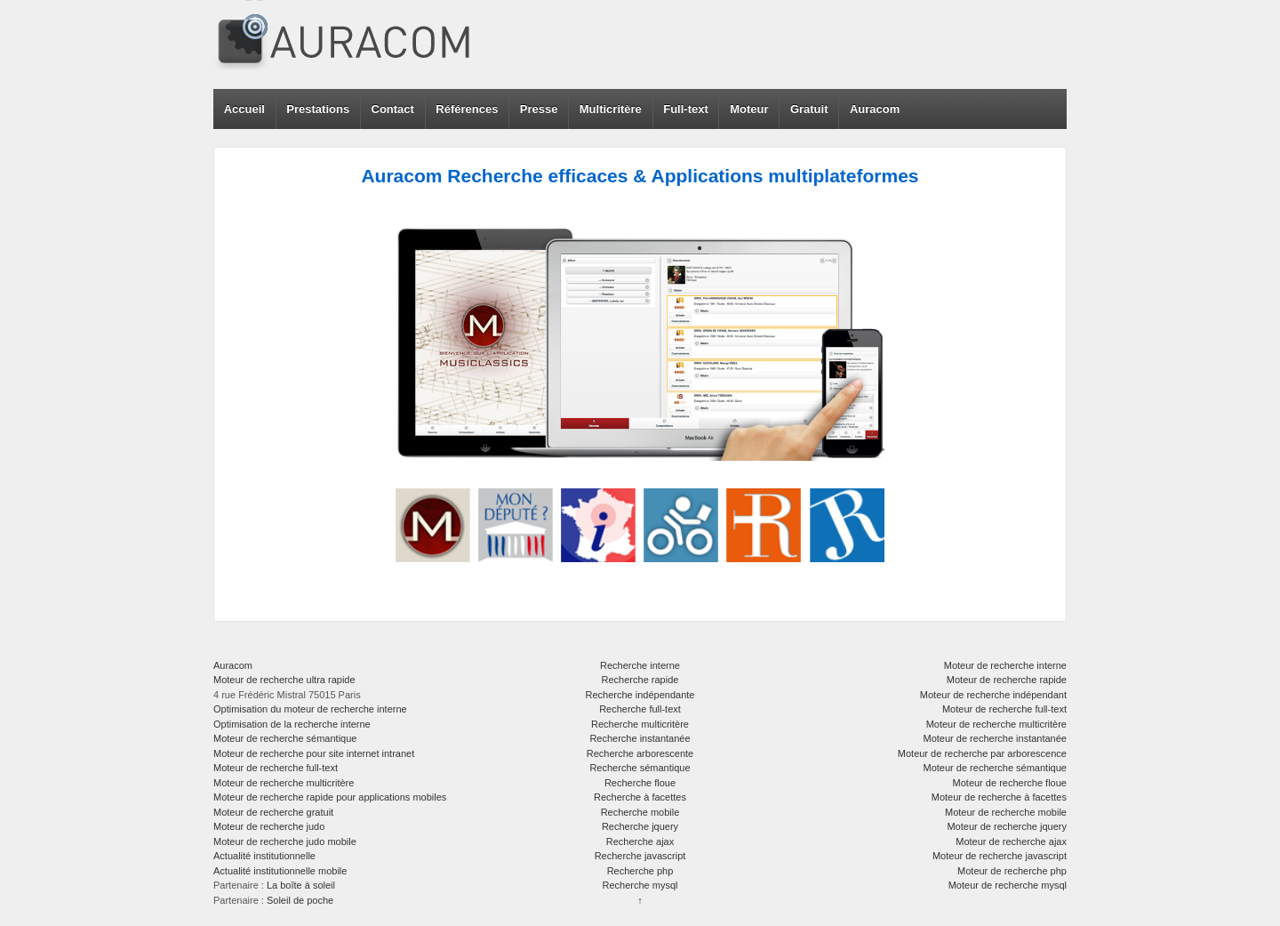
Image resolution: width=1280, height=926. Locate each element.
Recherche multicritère (640, 724)
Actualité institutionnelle (264, 855)
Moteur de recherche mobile (1006, 812)
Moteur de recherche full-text (275, 767)
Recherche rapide (640, 679)
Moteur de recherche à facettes (999, 797)
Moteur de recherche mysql (1007, 885)
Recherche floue (640, 782)
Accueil (244, 109)
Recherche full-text (640, 709)
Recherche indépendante (640, 694)
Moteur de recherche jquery (1007, 826)
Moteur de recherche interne (1005, 665)
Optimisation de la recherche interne (292, 724)
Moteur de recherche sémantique (284, 738)
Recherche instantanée (639, 738)
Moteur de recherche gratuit (273, 812)
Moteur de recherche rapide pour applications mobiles (329, 797)
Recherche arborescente (640, 753)
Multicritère (611, 109)
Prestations (317, 109)
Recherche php (640, 871)
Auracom (875, 109)
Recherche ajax (640, 841)
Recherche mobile (640, 812)
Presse (539, 109)
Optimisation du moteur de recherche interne (310, 709)
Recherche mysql (639, 885)
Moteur (749, 109)
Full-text (685, 109)
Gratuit (809, 109)
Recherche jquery (640, 826)
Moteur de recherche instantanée (995, 738)
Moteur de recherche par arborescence (982, 753)
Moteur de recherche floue (1010, 782)
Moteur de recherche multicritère (283, 782)
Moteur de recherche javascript (999, 855)
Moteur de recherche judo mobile (284, 841)
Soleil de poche (300, 900)
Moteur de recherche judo (268, 826)
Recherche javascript (640, 855)
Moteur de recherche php (1012, 871)
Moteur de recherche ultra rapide (284, 679)
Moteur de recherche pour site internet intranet (313, 753)
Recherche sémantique (639, 767)
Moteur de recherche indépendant (993, 694)
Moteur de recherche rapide (1007, 679)
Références (467, 109)
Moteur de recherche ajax (1011, 841)
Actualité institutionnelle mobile (280, 871)
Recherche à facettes (640, 797)
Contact (393, 109)
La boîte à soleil (301, 885)
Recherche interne (640, 665)
